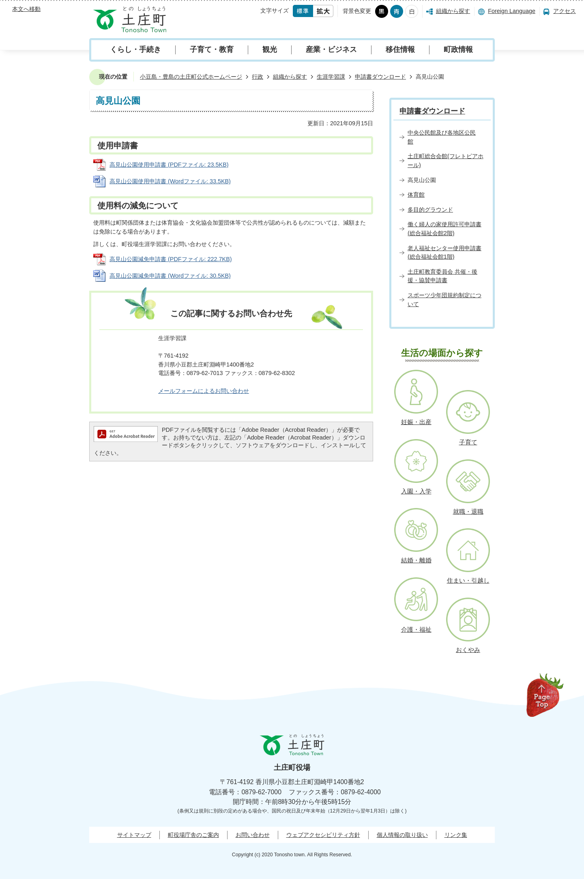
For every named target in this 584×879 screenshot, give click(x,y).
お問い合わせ (253, 835)
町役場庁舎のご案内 (193, 835)
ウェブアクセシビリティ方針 (323, 835)
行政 (257, 76)
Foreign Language (511, 11)
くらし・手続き (135, 49)
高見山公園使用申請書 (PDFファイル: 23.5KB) (169, 164)
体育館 (416, 194)
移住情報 (400, 49)
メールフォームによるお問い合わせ (203, 391)
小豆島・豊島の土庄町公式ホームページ (191, 76)
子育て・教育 (212, 49)
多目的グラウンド (430, 209)
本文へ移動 (26, 9)
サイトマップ (134, 835)
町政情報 (458, 49)
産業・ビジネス (331, 49)
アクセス (564, 11)
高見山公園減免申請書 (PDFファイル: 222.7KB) (171, 259)
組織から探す (453, 11)
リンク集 (455, 835)
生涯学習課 (331, 76)
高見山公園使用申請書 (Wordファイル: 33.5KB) (170, 181)
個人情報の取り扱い (402, 835)
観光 (269, 49)
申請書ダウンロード (380, 76)
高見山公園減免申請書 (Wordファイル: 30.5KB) (170, 275)
